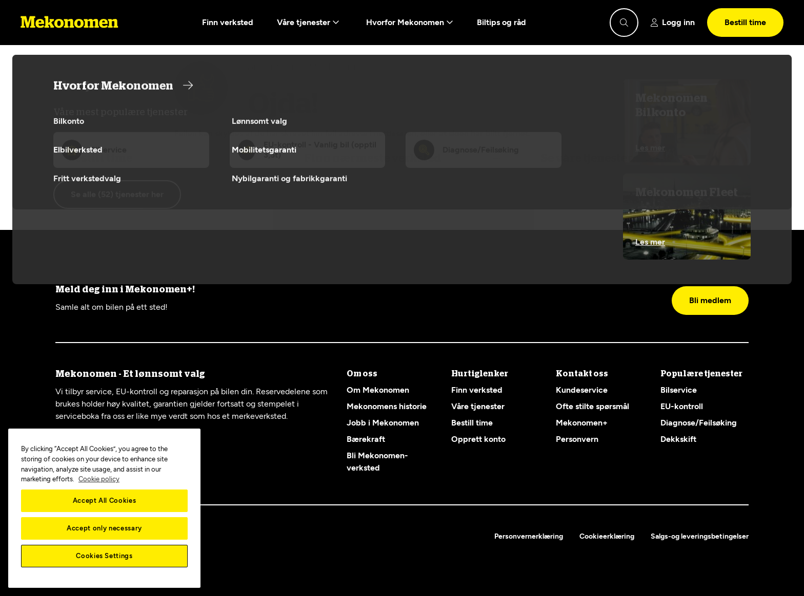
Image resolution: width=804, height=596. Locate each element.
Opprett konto (478, 439)
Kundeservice (582, 390)
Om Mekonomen (378, 390)
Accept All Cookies (104, 500)
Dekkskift (678, 439)
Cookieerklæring (606, 536)
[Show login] (673, 22)
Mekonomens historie (387, 406)
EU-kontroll (681, 406)
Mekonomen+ (582, 423)
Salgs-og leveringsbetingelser (700, 536)
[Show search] (624, 22)
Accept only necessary (104, 528)
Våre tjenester (308, 22)
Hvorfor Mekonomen (409, 22)
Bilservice (678, 390)
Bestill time (745, 22)
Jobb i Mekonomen (383, 423)
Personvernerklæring (528, 536)
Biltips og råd (501, 22)
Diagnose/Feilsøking (698, 423)
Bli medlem (710, 300)
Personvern (577, 439)
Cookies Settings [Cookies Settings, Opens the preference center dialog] (104, 556)
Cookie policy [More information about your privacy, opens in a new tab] (98, 479)
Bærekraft (366, 439)
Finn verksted (227, 22)
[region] (104, 508)
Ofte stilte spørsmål (592, 406)
